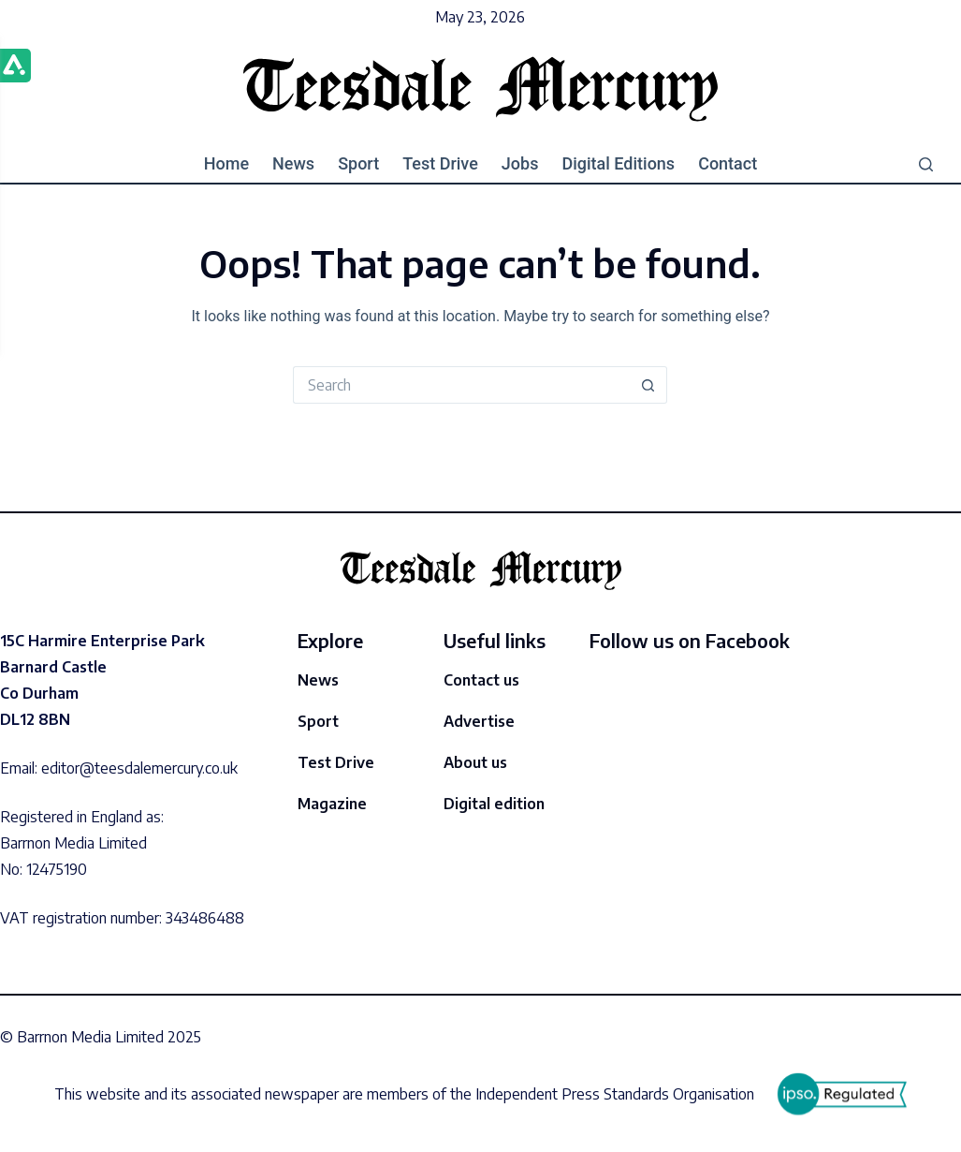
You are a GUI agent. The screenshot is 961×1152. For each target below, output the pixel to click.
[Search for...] (461, 385)
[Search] (926, 164)
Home (226, 163)
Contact (727, 163)
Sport (358, 163)
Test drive (440, 163)
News (293, 163)
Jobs (520, 163)
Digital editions (618, 163)
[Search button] (648, 385)
